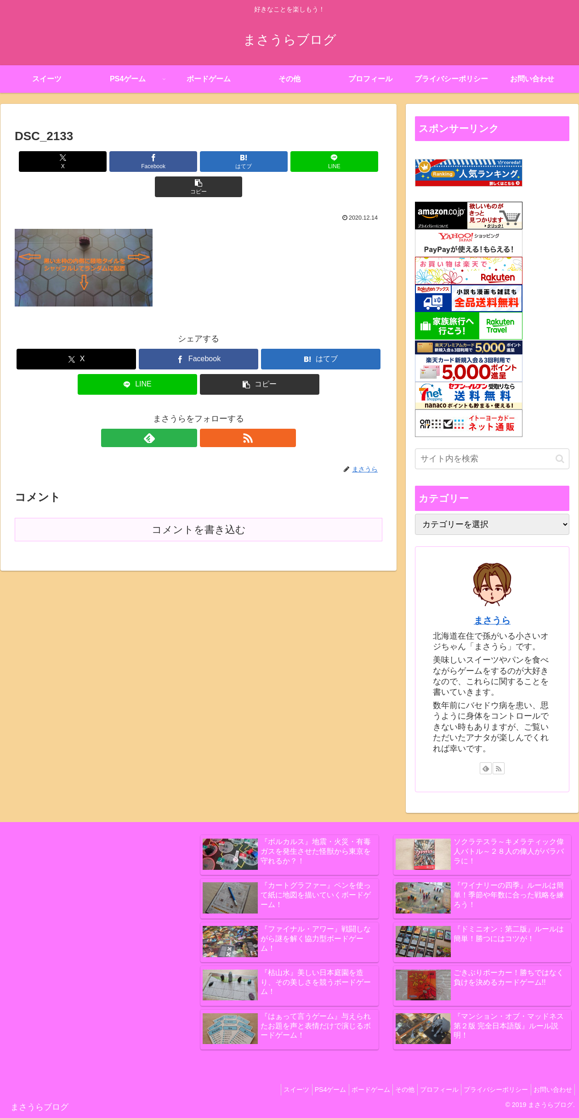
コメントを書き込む (199, 504)
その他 (389, 1089)
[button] (322, 161)
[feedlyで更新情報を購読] (188, 412)
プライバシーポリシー (489, 1089)
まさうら (492, 620)
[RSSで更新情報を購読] (209, 412)
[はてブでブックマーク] (198, 161)
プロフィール (428, 1089)
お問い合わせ (550, 1089)
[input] (492, 458)
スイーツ (268, 1089)
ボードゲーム (351, 1089)
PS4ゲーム (306, 1089)
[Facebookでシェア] (137, 161)
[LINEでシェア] (260, 161)
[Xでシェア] (74, 161)
